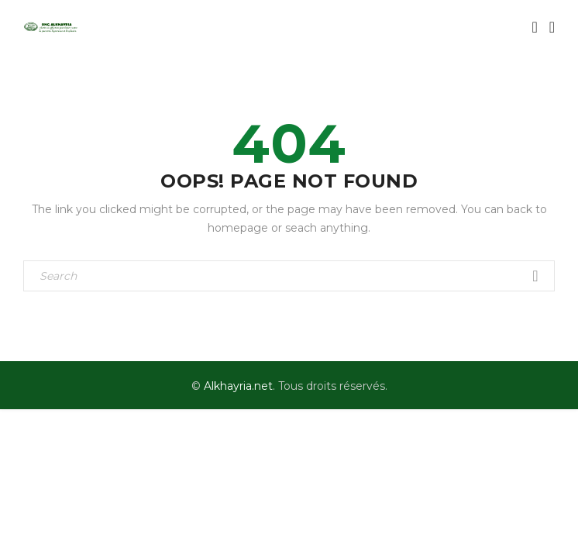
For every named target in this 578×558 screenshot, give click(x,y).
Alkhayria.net (238, 386)
